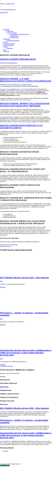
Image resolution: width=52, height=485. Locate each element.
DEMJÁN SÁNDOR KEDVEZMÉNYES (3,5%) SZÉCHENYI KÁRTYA (21, 126)
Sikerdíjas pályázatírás (13, 40)
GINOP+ (5, 42)
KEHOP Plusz (14, 36)
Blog (4, 50)
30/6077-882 (14, 244)
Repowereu (10, 31)
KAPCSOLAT (4, 12)
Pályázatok (6, 29)
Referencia (10, 48)
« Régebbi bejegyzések (6, 366)
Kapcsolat (6, 51)
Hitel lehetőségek (8, 45)
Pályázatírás (6, 39)
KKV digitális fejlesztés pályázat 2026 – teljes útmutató (24, 277)
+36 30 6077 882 (9, 3)
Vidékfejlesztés (14, 37)
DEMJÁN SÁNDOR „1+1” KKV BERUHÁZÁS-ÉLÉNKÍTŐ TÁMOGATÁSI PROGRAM (25, 79)
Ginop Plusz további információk (19, 34)
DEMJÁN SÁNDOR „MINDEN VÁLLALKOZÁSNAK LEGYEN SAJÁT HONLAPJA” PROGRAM (24, 104)
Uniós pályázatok (12, 32)
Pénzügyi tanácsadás (9, 43)
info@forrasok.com (10, 9)
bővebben (2, 287)
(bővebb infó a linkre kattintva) (8, 63)
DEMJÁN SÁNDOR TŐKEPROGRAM (18, 59)
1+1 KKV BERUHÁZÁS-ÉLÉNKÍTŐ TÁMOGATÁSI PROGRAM (19, 86)
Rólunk (5, 46)
